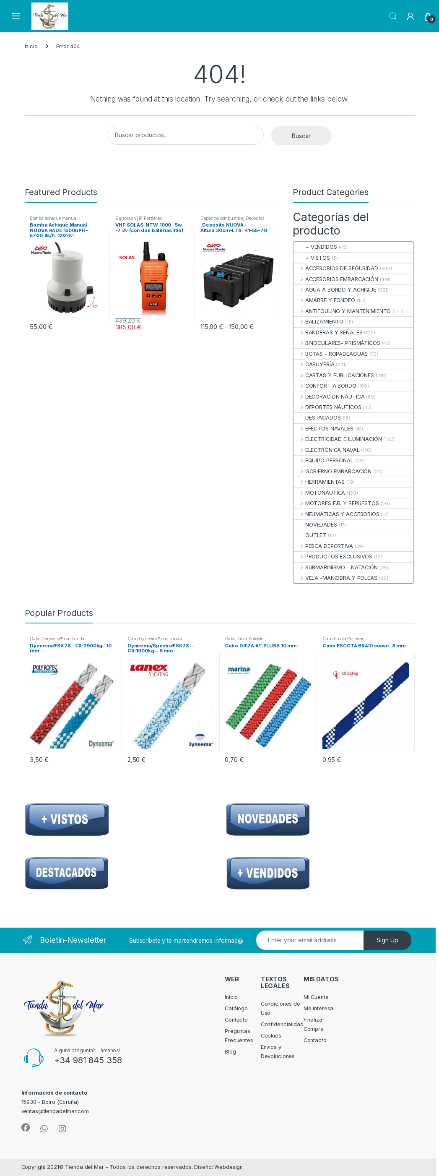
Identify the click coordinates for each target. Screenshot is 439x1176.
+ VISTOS (312, 258)
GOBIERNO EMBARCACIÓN (332, 471)
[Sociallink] (25, 1128)
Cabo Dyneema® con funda (57, 638)
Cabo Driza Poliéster (245, 638)
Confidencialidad (282, 1024)
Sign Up (387, 940)
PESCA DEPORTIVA (323, 546)
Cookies (271, 1036)
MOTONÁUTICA (319, 493)
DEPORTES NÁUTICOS (327, 407)
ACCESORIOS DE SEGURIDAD (336, 268)
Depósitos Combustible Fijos (232, 220)
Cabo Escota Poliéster (343, 638)
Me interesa (319, 1008)
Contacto (236, 1020)
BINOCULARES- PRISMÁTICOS (337, 343)
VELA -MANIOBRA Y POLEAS (335, 578)
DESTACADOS (317, 418)
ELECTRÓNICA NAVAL (326, 450)
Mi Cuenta (316, 997)
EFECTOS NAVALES (323, 428)
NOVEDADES (315, 525)
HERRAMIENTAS (319, 482)
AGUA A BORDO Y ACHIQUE (335, 290)
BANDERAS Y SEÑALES (328, 332)
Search (392, 16)
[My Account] (410, 16)
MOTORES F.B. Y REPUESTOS (336, 503)
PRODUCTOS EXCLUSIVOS (333, 556)
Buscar (301, 135)
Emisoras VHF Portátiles (138, 218)
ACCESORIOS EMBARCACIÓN (336, 279)
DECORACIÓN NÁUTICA (329, 397)
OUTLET (310, 535)
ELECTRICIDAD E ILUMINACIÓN (338, 439)
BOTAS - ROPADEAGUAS (331, 354)
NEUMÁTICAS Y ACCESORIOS (336, 514)
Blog (230, 1051)
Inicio (31, 46)
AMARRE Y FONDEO (324, 300)
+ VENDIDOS (315, 247)
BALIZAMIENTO (318, 321)
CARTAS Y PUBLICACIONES (334, 375)
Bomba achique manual (53, 218)
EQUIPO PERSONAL (323, 460)
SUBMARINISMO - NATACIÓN (335, 567)
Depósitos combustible (221, 218)
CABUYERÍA (314, 364)
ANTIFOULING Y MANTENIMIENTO (342, 311)
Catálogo (236, 1008)
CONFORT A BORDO (325, 386)
